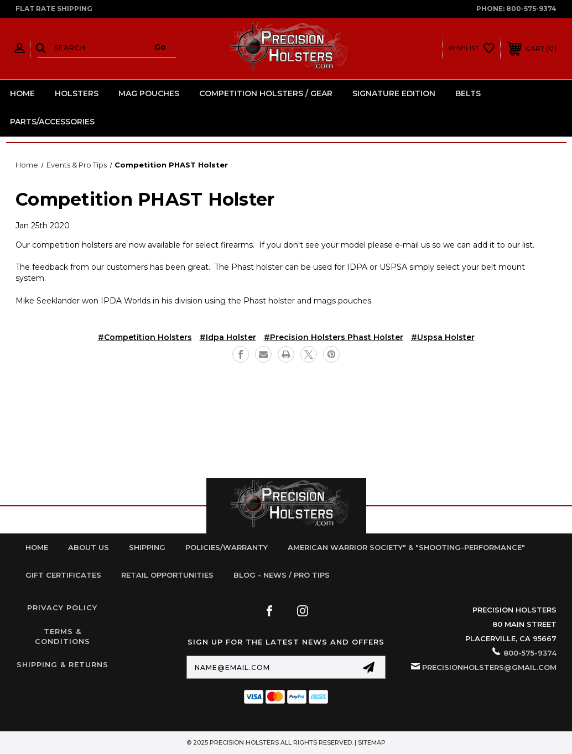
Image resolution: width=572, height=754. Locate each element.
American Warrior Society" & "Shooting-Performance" (406, 547)
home (36, 547)
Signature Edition (393, 93)
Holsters (76, 93)
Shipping (147, 547)
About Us (88, 547)
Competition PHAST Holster (144, 199)
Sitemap (372, 742)
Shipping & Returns (62, 664)
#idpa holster (228, 337)
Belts (468, 93)
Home (22, 93)
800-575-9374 (531, 8)
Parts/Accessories (52, 122)
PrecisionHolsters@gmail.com (489, 667)
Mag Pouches (148, 93)
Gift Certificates (63, 574)
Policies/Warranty (226, 547)
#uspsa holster (443, 337)
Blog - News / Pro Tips (281, 574)
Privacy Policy (62, 607)
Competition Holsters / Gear (265, 93)
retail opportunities (167, 574)
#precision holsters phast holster (333, 337)
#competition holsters (145, 337)
